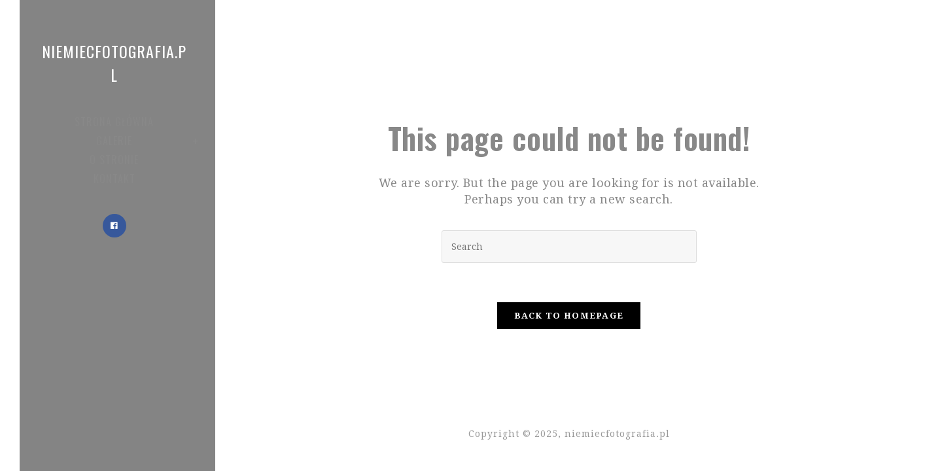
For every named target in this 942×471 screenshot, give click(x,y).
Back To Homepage (569, 316)
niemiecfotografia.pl (114, 62)
